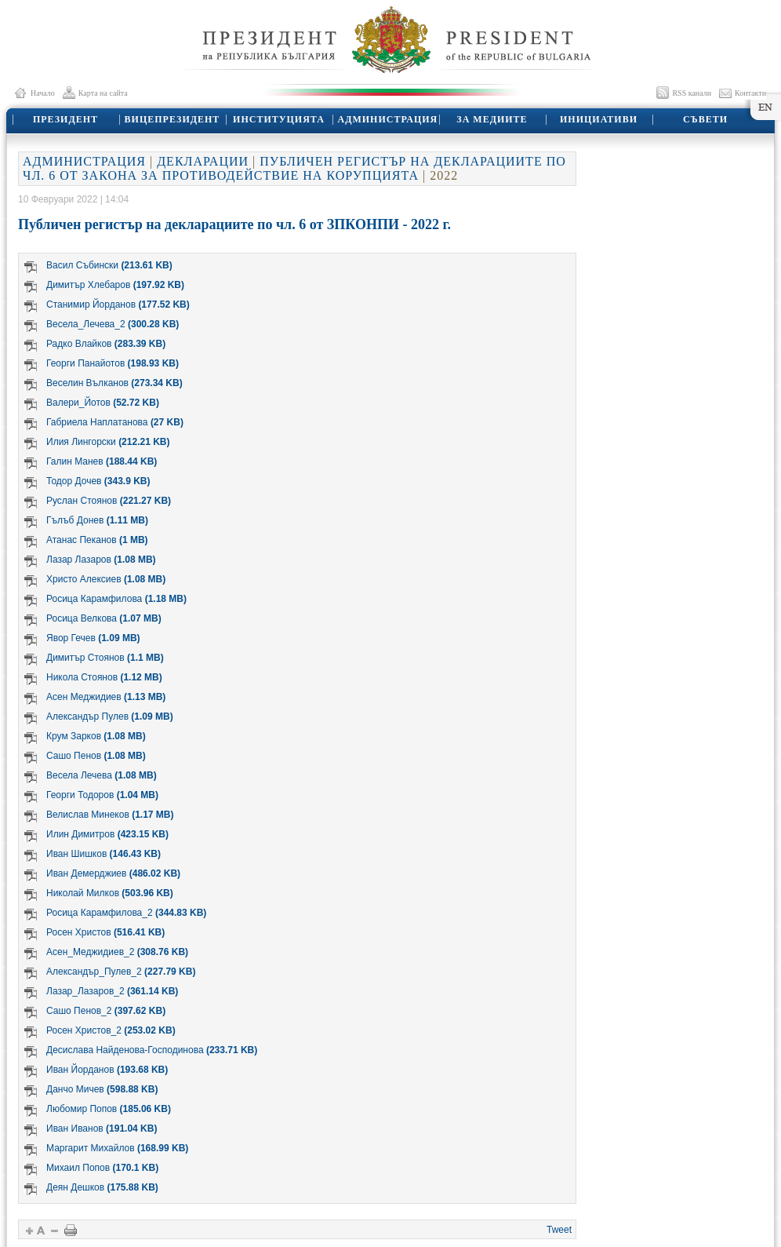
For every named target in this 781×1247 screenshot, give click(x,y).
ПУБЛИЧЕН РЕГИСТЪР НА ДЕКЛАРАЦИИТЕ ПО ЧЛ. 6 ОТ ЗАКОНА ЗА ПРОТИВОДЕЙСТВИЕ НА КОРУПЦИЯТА (294, 168)
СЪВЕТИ (705, 119)
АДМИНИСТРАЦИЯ (388, 119)
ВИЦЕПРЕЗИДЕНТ (172, 119)
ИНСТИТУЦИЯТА (279, 119)
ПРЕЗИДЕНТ (65, 119)
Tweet (559, 1229)
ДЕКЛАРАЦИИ (203, 161)
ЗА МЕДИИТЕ (491, 119)
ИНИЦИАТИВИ (599, 119)
